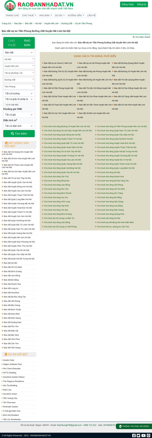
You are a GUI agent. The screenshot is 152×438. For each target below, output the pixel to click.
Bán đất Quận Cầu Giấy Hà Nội (16, 254)
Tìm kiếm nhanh (141, 37)
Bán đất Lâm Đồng (11, 275)
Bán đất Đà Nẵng (10, 280)
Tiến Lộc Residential (11, 419)
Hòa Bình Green (9, 394)
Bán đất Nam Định (11, 314)
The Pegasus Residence (13, 381)
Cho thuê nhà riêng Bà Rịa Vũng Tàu (112, 181)
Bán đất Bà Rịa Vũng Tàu (14, 297)
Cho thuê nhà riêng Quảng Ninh (109, 214)
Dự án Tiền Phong (83, 23)
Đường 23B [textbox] (10, 80)
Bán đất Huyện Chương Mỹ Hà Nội (18, 203)
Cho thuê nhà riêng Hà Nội (107, 172)
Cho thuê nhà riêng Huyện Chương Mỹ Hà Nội (116, 156)
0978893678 (109, 425)
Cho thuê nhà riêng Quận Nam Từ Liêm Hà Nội (116, 130)
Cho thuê (28, 15)
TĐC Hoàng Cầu (9, 398)
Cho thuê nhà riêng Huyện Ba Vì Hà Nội (113, 160)
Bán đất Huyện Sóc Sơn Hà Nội (16, 216)
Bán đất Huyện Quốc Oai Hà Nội (17, 182)
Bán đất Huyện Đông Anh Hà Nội (17, 186)
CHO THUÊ (12, 43)
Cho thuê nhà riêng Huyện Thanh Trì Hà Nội (62, 139)
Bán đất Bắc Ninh (10, 335)
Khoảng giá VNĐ (12, 109)
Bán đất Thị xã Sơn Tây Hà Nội (16, 178)
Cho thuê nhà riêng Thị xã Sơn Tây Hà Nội (61, 151)
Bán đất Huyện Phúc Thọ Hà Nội (17, 246)
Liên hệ (91, 15)
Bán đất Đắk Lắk (10, 331)
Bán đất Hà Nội (9, 263)
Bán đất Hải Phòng (11, 301)
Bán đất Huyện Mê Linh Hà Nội (16, 237)
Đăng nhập (128, 4)
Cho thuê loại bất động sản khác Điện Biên (114, 222)
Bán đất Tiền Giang (11, 348)
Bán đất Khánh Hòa (11, 284)
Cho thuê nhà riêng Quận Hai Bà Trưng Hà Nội (116, 151)
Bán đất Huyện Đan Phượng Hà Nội (18, 242)
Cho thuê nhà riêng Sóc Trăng (109, 193)
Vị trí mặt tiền (10, 104)
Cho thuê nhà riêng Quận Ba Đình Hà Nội (114, 139)
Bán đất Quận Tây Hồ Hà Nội (15, 250)
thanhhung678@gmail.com (69, 425)
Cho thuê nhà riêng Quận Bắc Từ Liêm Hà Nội (63, 143)
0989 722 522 (90, 425)
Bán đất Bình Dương (12, 271)
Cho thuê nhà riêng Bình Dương (57, 214)
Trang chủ (12, 15)
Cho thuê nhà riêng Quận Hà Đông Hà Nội (61, 168)
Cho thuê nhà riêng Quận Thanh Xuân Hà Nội (115, 164)
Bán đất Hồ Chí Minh (12, 267)
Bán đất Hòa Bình (10, 293)
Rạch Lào (6, 390)
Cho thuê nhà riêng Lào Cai (55, 197)
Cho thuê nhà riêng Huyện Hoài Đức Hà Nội (115, 143)
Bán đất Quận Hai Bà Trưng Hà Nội (18, 259)
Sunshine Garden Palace (13, 377)
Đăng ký (141, 4)
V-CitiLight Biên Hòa (11, 411)
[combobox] (19, 59)
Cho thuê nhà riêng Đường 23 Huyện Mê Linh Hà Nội (66, 126)
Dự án (59, 15)
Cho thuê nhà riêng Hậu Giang (109, 201)
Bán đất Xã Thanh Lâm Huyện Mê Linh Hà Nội (17, 166)
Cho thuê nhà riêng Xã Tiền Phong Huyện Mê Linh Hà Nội (121, 126)
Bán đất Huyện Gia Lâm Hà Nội (16, 191)
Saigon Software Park (12, 364)
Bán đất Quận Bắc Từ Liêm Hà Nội (18, 225)
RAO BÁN (27, 43)
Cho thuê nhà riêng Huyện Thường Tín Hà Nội (63, 156)
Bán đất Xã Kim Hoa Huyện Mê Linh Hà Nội (18, 159)
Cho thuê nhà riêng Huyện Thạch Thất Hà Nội (115, 147)
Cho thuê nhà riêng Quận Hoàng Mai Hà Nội (62, 164)
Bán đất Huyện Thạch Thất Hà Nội (17, 195)
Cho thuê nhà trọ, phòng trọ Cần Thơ (112, 227)
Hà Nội (38, 23)
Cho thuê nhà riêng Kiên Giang (109, 210)
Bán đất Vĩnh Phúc (11, 339)
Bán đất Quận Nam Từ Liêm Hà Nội (18, 229)
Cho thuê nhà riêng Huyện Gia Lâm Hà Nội (61, 160)
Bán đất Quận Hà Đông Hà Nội (16, 220)
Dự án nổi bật (16, 354)
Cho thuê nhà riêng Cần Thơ (55, 176)
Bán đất (28, 23)
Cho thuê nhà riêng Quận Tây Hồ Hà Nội (60, 172)
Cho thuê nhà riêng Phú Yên (55, 189)
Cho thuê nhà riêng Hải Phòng (109, 185)
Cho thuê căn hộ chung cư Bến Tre (58, 218)
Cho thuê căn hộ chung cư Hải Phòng (59, 227)
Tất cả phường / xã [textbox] (13, 73)
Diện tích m (10, 120)
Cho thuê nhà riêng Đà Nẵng (108, 197)
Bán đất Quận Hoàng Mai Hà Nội (17, 233)
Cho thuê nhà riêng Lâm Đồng (56, 185)
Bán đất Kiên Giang (11, 318)
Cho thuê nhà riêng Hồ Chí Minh (110, 189)
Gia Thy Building (9, 385)
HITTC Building (9, 373)
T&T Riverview (9, 402)
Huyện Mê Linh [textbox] (12, 66)
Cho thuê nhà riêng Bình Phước (57, 193)
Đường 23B (66, 23)
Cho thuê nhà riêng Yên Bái (55, 210)
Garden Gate (8, 360)
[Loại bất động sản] (19, 52)
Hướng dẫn (75, 15)
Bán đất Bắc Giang (11, 305)
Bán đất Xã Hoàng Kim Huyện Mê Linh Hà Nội (17, 153)
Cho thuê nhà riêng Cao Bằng (109, 206)
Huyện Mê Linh (51, 23)
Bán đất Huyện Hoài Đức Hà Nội (17, 208)
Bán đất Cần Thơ (10, 343)
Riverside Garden (10, 407)
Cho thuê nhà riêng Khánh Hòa (109, 176)
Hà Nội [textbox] (8, 59)
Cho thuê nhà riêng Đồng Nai (55, 181)
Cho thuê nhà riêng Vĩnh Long (56, 201)
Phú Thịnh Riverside (11, 368)
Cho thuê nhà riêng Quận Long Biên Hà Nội (115, 168)
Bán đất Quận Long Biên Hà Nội (17, 199)
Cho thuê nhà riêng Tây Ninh (55, 206)
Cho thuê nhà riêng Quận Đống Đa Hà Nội (61, 135)
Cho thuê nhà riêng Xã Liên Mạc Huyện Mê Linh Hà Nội (67, 130)
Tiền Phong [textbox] (10, 86)
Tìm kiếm (19, 133)
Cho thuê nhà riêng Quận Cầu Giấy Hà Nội (114, 135)
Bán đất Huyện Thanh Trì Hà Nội (17, 212)
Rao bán (44, 15)
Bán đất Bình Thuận (11, 309)
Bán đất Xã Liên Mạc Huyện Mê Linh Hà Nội (18, 172)
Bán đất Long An (10, 288)
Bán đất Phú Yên (10, 326)
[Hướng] (19, 93)
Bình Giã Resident (10, 415)
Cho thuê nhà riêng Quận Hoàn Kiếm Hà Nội (62, 147)
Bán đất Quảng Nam (12, 322)
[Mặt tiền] (4, 105)
